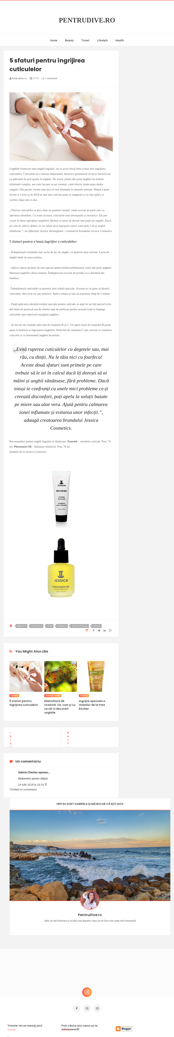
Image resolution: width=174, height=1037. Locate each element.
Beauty (69, 40)
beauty (22, 626)
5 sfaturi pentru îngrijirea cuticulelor (23, 703)
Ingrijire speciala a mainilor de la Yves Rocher (92, 705)
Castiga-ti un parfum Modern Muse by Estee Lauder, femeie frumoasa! (147, 912)
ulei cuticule (80, 626)
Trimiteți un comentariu (23, 789)
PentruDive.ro (87, 20)
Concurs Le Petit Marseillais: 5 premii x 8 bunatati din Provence (148, 934)
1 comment (49, 78)
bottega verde (53, 695)
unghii (96, 626)
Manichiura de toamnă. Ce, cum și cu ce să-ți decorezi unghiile (59, 706)
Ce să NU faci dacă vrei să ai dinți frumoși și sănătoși (148, 953)
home (53, 40)
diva (49, 626)
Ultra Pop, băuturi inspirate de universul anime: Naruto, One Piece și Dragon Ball (149, 994)
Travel (85, 40)
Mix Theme (119, 1026)
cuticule (36, 626)
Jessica (62, 626)
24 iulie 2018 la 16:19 (31, 784)
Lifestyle (102, 40)
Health (119, 40)
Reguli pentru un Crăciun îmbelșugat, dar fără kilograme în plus (149, 973)
